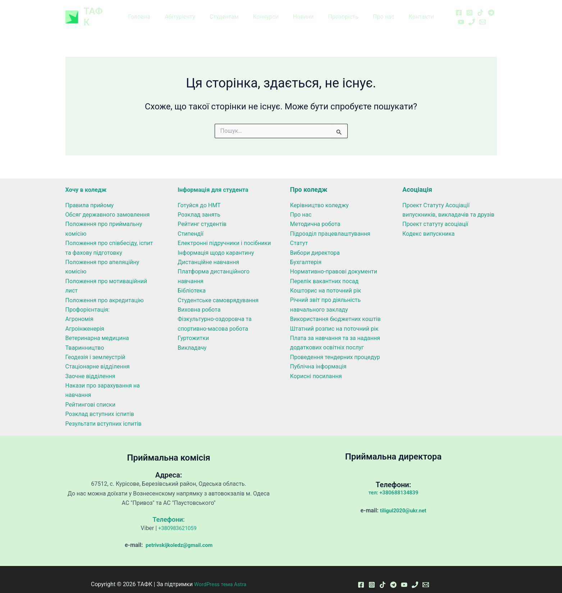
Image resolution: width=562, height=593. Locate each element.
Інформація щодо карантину (216, 243)
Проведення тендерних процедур (335, 347)
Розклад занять (199, 205)
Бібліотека (192, 281)
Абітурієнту (187, 12)
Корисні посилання (316, 366)
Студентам (228, 12)
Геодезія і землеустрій (95, 347)
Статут (299, 233)
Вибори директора (315, 243)
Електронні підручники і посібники (224, 233)
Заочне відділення (90, 366)
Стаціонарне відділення (97, 357)
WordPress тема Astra (220, 574)
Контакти (411, 12)
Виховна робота (199, 300)
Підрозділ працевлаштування (330, 224)
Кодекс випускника (428, 224)
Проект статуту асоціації (435, 214)
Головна (149, 12)
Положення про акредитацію (104, 290)
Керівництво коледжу (319, 195)
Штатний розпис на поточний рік (334, 319)
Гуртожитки (193, 328)
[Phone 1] (449, 17)
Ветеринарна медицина (97, 328)
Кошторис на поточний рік (325, 281)
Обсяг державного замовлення (107, 205)
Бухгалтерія (305, 252)
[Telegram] (479, 7)
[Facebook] (447, 7)
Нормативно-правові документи (334, 262)
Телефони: (168, 510)
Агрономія (79, 309)
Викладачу (192, 338)
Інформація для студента (216, 180)
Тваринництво (84, 338)
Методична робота (315, 214)
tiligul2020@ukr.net (403, 501)
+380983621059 (177, 518)
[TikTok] (469, 7)
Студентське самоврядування (218, 290)
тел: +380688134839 (393, 483)
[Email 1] (460, 17)
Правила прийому (89, 195)
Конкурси (267, 12)
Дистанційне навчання (208, 252)
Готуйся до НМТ (199, 195)
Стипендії (191, 224)
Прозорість (339, 12)
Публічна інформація (318, 357)
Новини (302, 12)
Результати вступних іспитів (103, 414)
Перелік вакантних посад (324, 271)
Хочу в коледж (88, 180)
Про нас (376, 12)
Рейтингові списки (90, 395)
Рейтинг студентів (202, 214)
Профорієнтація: (87, 300)
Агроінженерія (84, 319)
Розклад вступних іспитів (99, 404)
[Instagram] (458, 7)
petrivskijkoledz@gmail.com (178, 535)
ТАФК (96, 11)
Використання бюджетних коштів (335, 309)
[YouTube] (490, 7)
